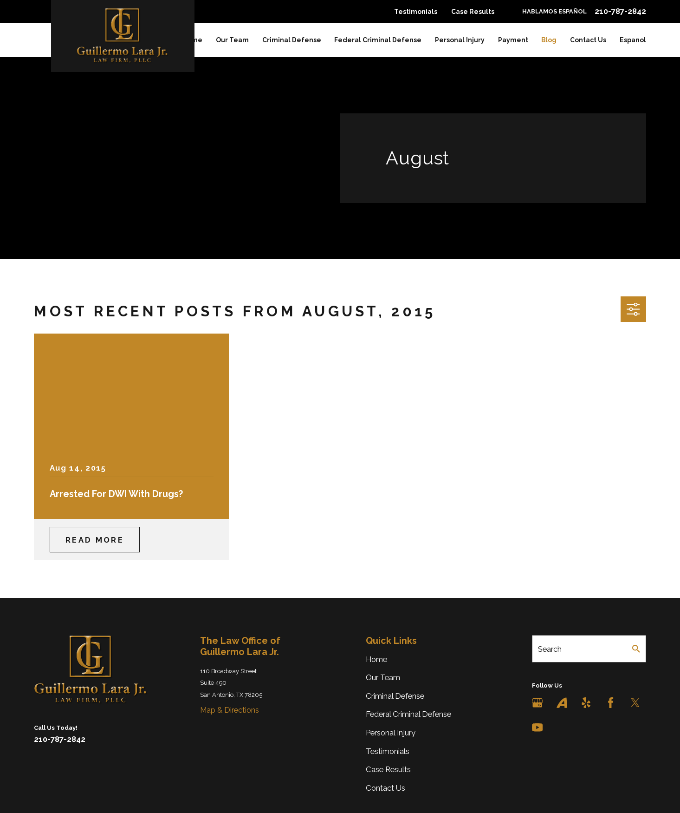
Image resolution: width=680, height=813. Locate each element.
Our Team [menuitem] (232, 40)
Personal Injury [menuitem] (460, 40)
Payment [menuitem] (513, 40)
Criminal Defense (395, 696)
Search (550, 649)
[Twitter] (635, 702)
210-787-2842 (620, 11)
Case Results (472, 11)
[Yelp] (586, 702)
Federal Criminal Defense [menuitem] (377, 40)
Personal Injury (390, 732)
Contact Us (385, 788)
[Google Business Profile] (537, 702)
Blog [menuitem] (549, 40)
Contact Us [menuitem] (588, 40)
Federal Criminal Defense (408, 714)
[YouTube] (537, 727)
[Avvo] (562, 702)
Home (376, 659)
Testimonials (415, 11)
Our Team (383, 677)
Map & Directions (229, 710)
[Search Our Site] (636, 649)
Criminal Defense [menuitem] (291, 40)
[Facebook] (610, 702)
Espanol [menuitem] (633, 40)
